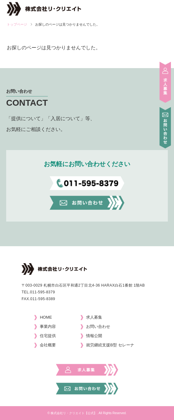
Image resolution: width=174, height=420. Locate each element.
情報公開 (94, 335)
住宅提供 (48, 335)
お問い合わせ (98, 326)
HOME (46, 317)
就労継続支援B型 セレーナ (110, 345)
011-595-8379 (42, 292)
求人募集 (94, 317)
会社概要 (48, 345)
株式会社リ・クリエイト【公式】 (74, 413)
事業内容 (48, 326)
